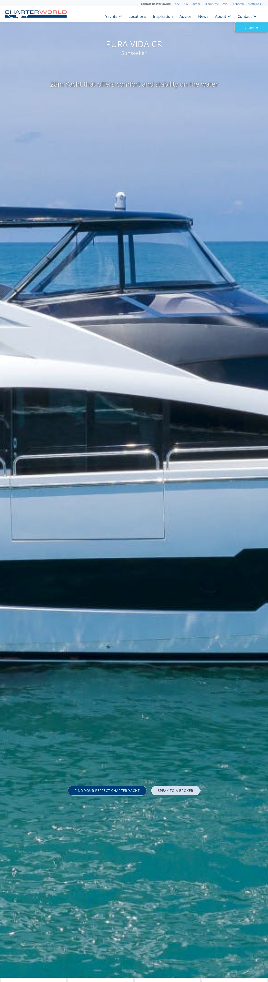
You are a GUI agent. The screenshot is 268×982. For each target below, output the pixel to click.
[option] (134, 491)
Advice (185, 16)
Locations (137, 16)
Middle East (211, 4)
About (220, 16)
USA (177, 4)
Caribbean (237, 4)
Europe (196, 4)
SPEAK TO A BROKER (175, 790)
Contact (244, 16)
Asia (225, 4)
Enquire (251, 27)
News (203, 16)
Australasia (254, 4)
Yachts (111, 16)
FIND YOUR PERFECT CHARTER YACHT (107, 790)
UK (186, 4)
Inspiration (163, 16)
